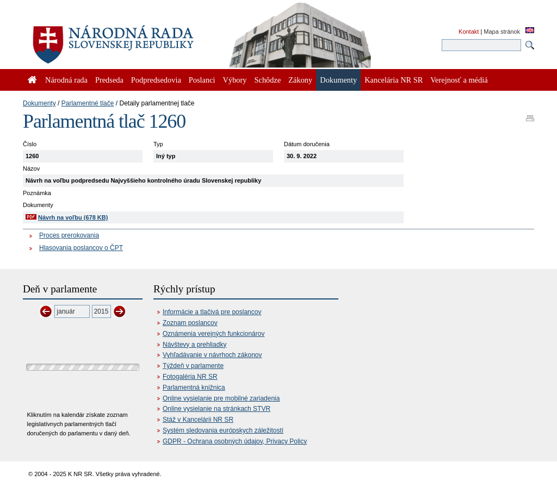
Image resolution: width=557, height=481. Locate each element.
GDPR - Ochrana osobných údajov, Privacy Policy (235, 441)
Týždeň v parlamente (193, 366)
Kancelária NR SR (393, 80)
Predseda (109, 80)
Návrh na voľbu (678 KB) (73, 217)
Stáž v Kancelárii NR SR (198, 419)
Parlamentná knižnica (194, 387)
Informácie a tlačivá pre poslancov (212, 312)
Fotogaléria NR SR (190, 376)
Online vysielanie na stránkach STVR (216, 409)
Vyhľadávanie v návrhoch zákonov (212, 355)
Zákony (300, 80)
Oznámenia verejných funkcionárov (213, 334)
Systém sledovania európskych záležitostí (223, 430)
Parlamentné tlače (87, 103)
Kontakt (469, 31)
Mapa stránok (502, 31)
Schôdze (268, 80)
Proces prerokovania (69, 235)
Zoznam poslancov (190, 323)
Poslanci (202, 80)
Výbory (235, 80)
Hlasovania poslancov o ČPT (81, 248)
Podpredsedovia (156, 80)
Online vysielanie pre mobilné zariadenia (221, 398)
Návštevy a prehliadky (194, 344)
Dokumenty (39, 103)
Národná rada (66, 80)
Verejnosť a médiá (458, 80)
